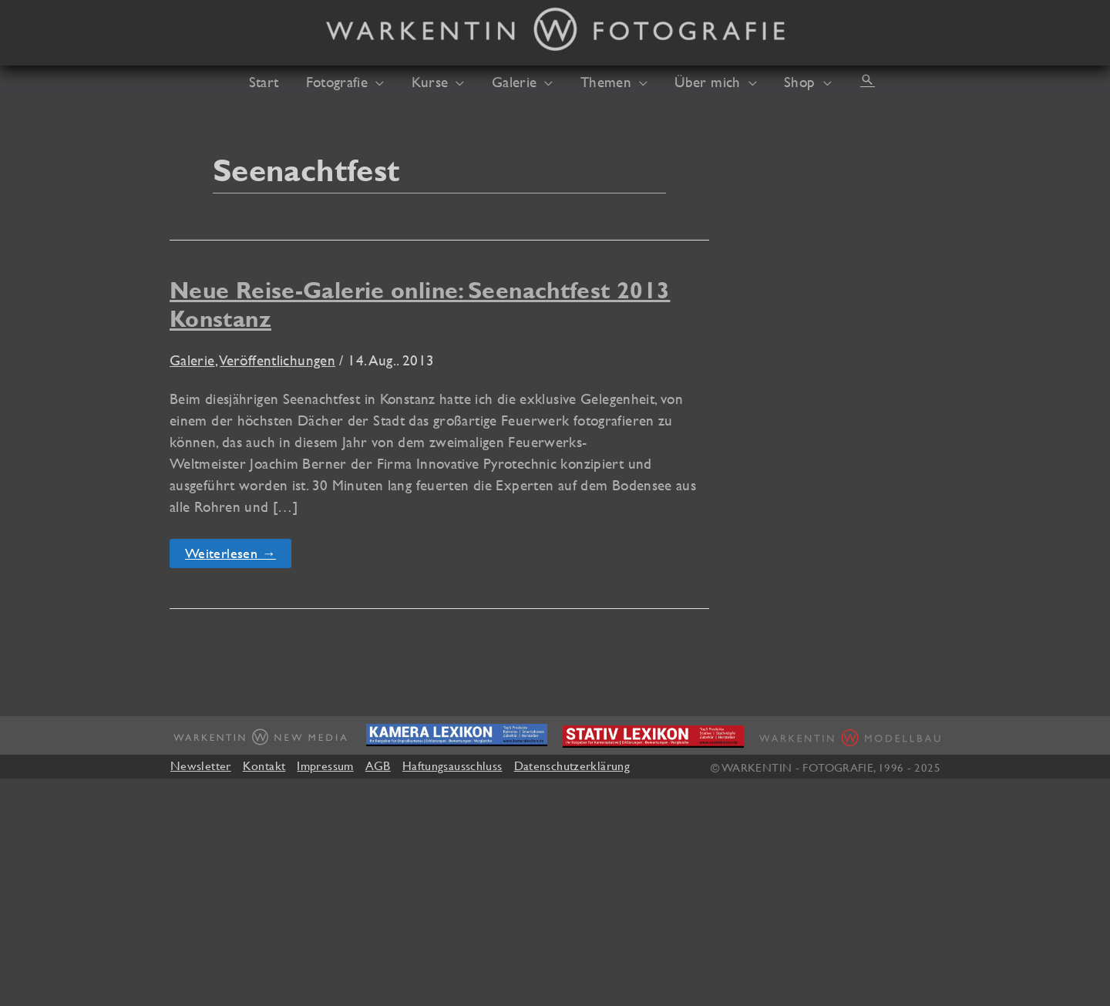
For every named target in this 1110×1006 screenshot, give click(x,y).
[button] (854, 79)
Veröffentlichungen (277, 360)
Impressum (325, 765)
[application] (383, 81)
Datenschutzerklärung (572, 765)
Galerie (192, 360)
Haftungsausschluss (452, 765)
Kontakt (264, 765)
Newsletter (200, 765)
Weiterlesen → (230, 556)
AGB (378, 765)
